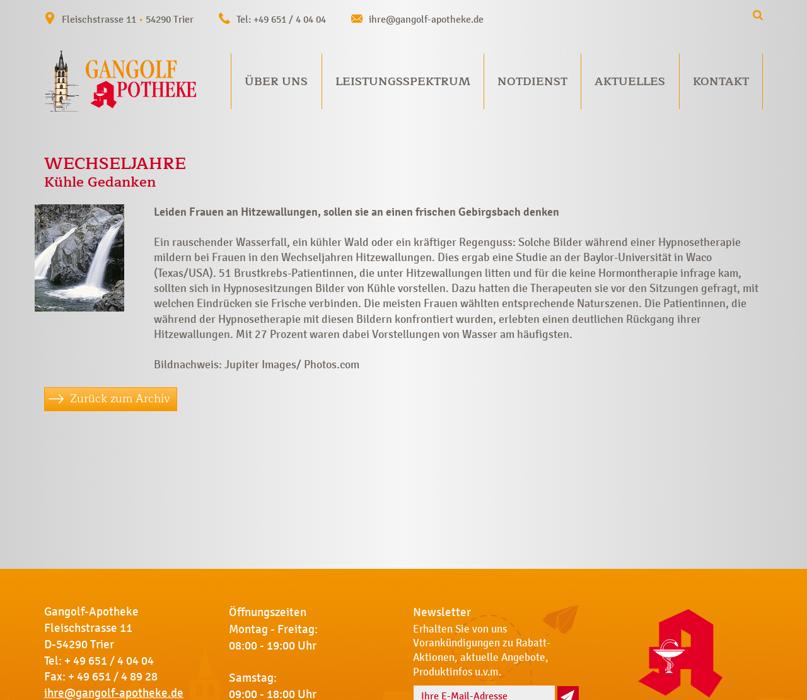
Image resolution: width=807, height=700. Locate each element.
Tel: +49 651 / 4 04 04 (281, 19)
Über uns (276, 81)
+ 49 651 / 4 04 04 (109, 661)
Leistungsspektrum (402, 81)
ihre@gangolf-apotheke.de (426, 19)
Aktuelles (630, 81)
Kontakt (721, 81)
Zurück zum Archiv (120, 398)
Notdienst (532, 81)
